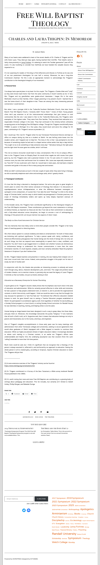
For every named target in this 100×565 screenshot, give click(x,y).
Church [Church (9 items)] (90, 513)
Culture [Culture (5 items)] (86, 517)
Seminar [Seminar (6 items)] (64, 538)
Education (39, 417)
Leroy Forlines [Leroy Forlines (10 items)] (77, 526)
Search (90, 132)
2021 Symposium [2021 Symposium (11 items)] (61, 501)
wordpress (17, 559)
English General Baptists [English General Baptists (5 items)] (88, 520)
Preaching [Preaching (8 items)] (82, 530)
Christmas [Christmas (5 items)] (83, 514)
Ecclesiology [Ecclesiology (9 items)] (76, 520)
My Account (80, 105)
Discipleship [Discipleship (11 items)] (58, 520)
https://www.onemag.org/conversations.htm (19, 366)
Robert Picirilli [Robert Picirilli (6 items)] (81, 534)
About (28, 4)
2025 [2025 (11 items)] (71, 505)
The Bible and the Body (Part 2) (54, 428)
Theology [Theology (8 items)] (86, 538)
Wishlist (79, 113)
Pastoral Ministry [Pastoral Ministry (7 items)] (66, 530)
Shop (78, 109)
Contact (62, 4)
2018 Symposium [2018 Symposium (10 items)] (75, 498)
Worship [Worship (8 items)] (71, 542)
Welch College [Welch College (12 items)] (60, 542)
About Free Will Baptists (86, 70)
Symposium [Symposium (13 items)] (74, 538)
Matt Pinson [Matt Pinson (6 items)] (55, 530)
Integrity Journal (48, 4)
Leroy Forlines (26, 62)
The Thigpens (49, 417)
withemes (34, 559)
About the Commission (85, 74)
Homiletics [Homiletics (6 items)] (78, 523)
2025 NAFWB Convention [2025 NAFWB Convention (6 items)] (60, 509)
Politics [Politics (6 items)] (75, 530)
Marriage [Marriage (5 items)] (87, 527)
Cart (78, 84)
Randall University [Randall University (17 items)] (64, 533)
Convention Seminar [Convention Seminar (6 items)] (70, 517)
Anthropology (28, 417)
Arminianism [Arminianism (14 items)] (59, 513)
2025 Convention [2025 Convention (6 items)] (80, 505)
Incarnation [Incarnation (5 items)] (85, 523)
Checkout (80, 89)
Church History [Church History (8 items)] (58, 517)
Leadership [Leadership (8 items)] (65, 527)
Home (21, 4)
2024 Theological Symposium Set (18, 428)
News (57, 43)
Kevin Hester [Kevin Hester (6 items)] (56, 527)
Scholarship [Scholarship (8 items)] (56, 538)
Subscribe (41, 499)
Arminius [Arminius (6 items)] (70, 514)
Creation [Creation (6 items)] (81, 517)
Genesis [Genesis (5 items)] (67, 523)
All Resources (74, 4)
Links (36, 4)
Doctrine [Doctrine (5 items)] (67, 520)
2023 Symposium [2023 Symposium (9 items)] (60, 505)
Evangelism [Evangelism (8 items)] (60, 523)
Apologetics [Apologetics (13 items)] (87, 509)
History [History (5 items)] (72, 523)
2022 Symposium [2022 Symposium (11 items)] (80, 501)
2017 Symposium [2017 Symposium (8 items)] (59, 498)
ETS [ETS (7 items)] (53, 523)
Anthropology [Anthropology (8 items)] (74, 509)
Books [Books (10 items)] (77, 513)
